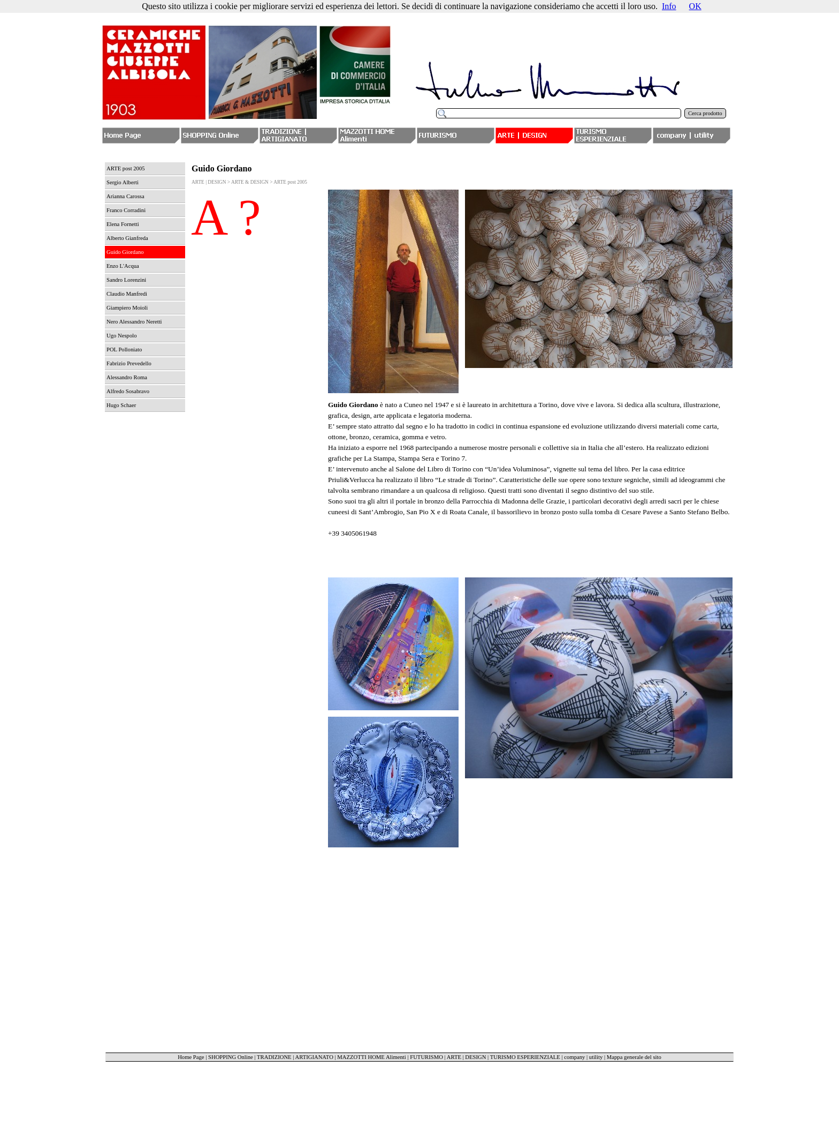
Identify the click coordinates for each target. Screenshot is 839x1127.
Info (669, 6)
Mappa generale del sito (634, 1057)
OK (695, 6)
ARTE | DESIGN (466, 1057)
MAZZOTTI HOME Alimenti (371, 1057)
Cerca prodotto (705, 113)
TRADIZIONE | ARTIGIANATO (295, 1057)
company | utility (583, 1057)
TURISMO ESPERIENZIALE (525, 1057)
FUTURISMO (426, 1057)
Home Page (191, 1057)
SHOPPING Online (230, 1057)
